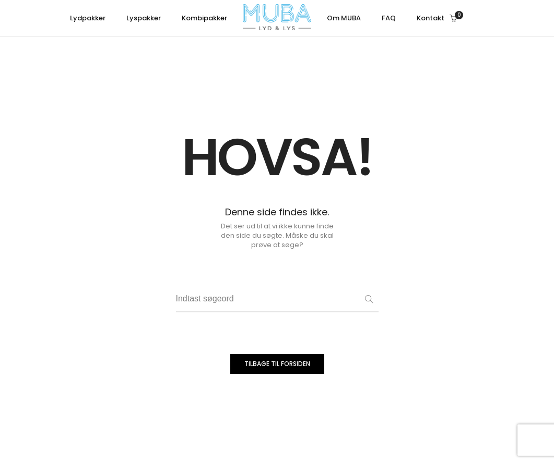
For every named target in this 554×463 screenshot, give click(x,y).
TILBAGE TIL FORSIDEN (277, 363)
